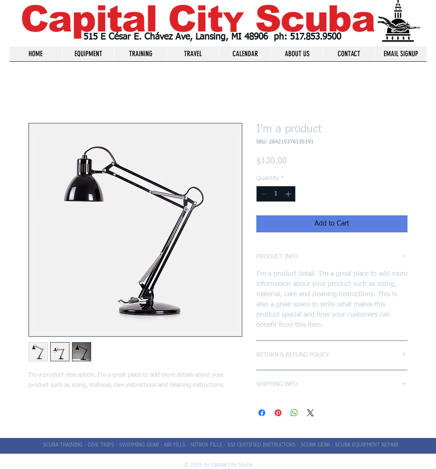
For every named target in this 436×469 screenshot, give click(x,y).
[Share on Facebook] (262, 413)
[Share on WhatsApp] (294, 413)
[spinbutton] (276, 193)
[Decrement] (263, 193)
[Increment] (289, 193)
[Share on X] (310, 413)
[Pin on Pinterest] (278, 413)
